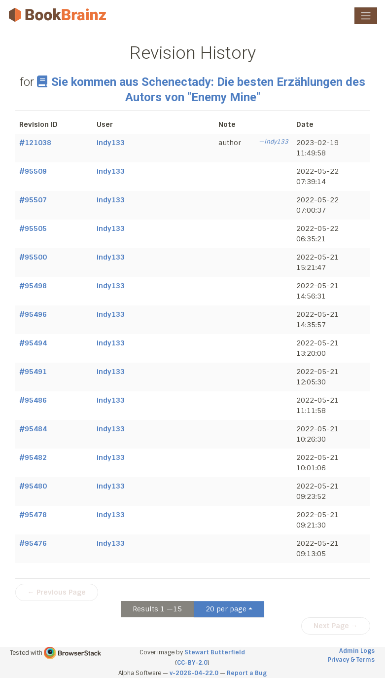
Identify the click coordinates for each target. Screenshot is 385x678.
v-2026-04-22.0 (194, 673)
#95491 (33, 371)
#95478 (33, 514)
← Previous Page (57, 592)
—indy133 (273, 142)
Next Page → (336, 625)
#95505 (33, 228)
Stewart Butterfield (214, 652)
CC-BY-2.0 (192, 663)
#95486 (33, 400)
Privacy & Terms (351, 660)
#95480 (33, 486)
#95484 (33, 428)
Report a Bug (247, 673)
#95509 (33, 171)
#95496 (33, 314)
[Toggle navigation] (365, 15)
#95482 (33, 457)
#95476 (33, 543)
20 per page (226, 608)
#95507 (33, 199)
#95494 (33, 343)
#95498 (33, 285)
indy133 (111, 142)
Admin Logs (357, 651)
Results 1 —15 (157, 608)
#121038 (35, 142)
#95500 (33, 257)
